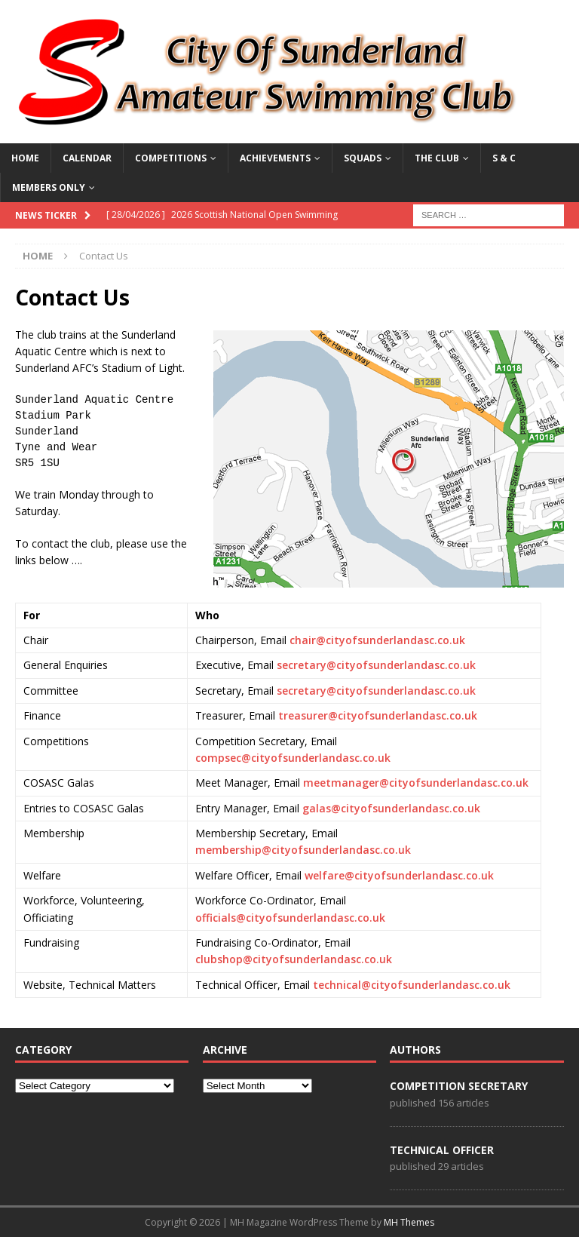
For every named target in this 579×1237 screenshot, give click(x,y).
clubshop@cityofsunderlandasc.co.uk (293, 959)
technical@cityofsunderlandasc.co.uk (411, 985)
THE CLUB (437, 158)
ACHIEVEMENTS (275, 158)
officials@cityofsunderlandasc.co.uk (290, 917)
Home (25, 158)
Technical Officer (442, 1150)
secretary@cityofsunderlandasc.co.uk (376, 665)
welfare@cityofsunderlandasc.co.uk (399, 875)
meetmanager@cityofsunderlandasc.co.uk (415, 782)
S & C (504, 158)
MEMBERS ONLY (48, 187)
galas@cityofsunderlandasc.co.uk (391, 808)
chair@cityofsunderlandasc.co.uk (377, 640)
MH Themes (409, 1222)
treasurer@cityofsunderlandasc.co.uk (377, 715)
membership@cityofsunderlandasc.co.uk (303, 850)
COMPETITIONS (171, 158)
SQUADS (362, 158)
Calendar (87, 158)
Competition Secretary (459, 1086)
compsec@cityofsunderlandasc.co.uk (293, 757)
